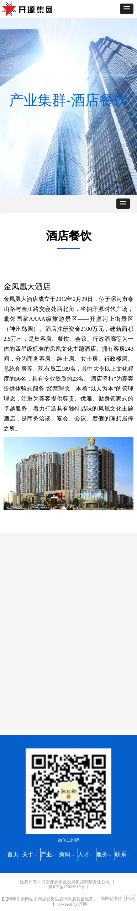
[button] (126, 9)
